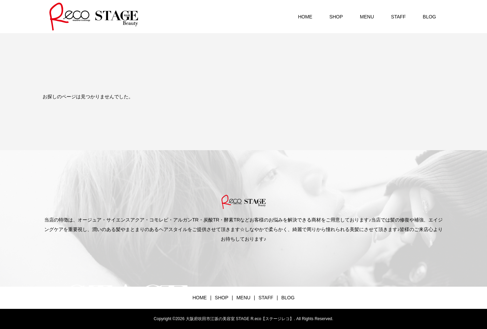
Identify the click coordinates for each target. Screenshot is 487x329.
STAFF (398, 16)
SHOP (336, 16)
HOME (305, 16)
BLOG (429, 16)
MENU (367, 16)
